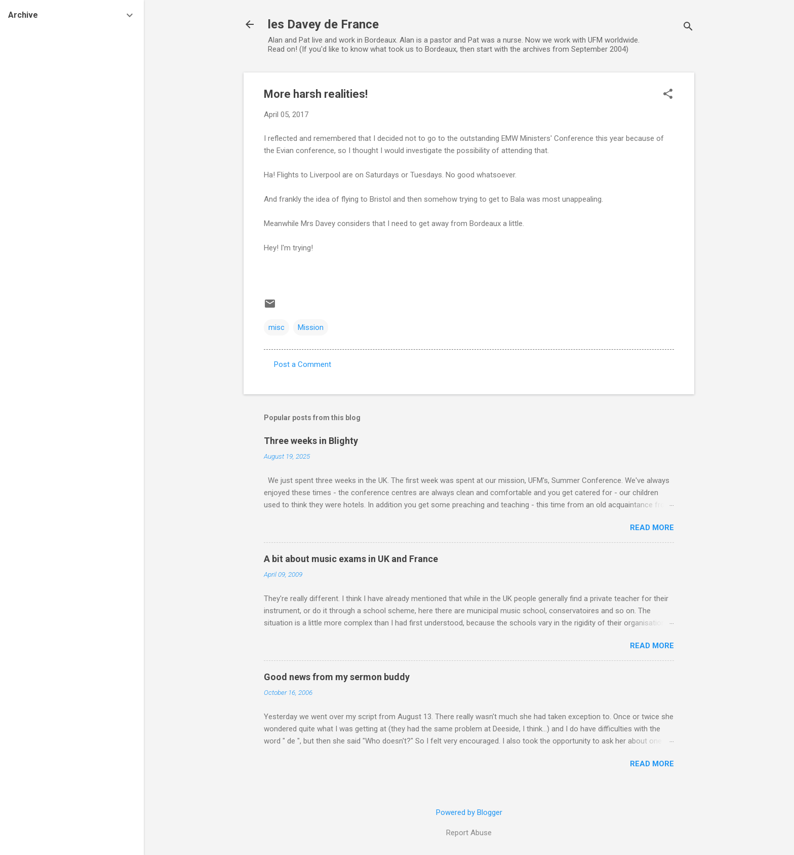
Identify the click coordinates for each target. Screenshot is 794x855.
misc (276, 327)
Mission (311, 327)
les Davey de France (323, 24)
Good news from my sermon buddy (337, 677)
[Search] (688, 27)
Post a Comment (302, 364)
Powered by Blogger (469, 812)
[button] (668, 95)
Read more (652, 527)
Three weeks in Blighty (311, 440)
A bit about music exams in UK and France (351, 558)
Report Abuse (469, 832)
